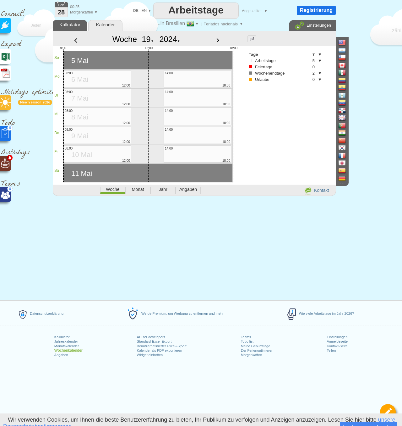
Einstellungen (337, 337)
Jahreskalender (66, 341)
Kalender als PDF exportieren (159, 350)
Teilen (331, 350)
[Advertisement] (194, 247)
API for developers (151, 337)
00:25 (74, 7)
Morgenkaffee (251, 355)
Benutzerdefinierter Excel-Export (162, 346)
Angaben (61, 355)
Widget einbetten (150, 355)
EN (144, 10)
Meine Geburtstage (255, 346)
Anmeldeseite (337, 341)
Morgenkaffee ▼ (84, 12)
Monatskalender (66, 346)
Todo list (247, 341)
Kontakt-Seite (337, 346)
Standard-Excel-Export (154, 341)
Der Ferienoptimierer (257, 350)
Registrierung (316, 10)
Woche (124, 39)
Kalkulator (62, 337)
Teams (246, 337)
